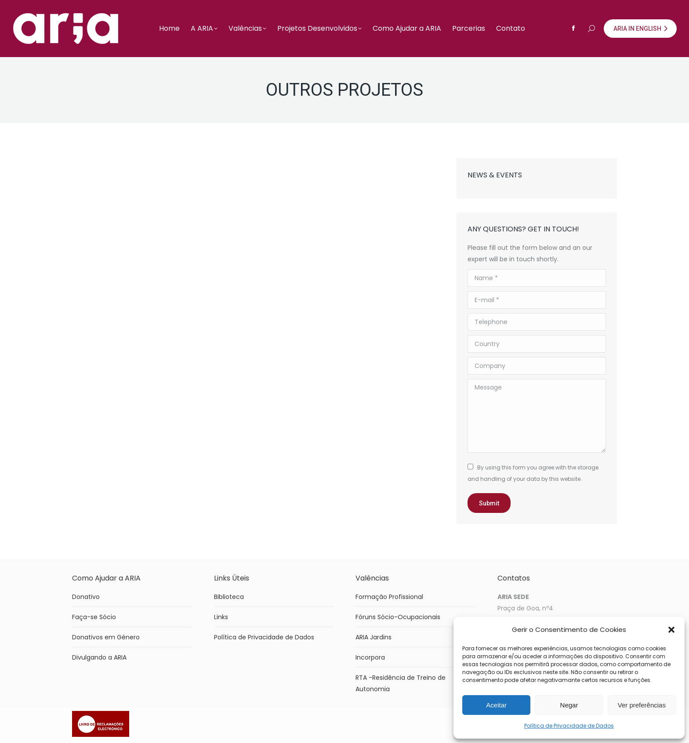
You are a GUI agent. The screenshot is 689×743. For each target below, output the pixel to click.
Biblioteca (229, 596)
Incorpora (370, 657)
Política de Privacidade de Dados (569, 725)
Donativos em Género (106, 637)
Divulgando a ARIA (99, 657)
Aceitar (496, 705)
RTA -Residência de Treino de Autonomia (400, 683)
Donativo (86, 596)
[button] (671, 629)
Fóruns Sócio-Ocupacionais (397, 617)
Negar (569, 705)
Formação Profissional (389, 596)
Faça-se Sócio (94, 617)
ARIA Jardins (373, 637)
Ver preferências (642, 705)
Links (221, 617)
